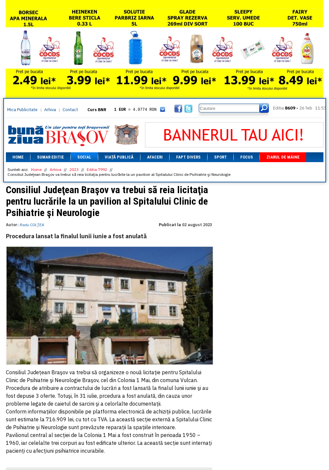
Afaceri (155, 157)
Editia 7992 (97, 169)
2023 (74, 169)
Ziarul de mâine (283, 157)
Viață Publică (119, 157)
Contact (70, 109)
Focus (246, 157)
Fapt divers (188, 157)
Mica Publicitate (22, 109)
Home (18, 157)
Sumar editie (50, 157)
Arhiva (50, 109)
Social (84, 157)
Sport (220, 157)
